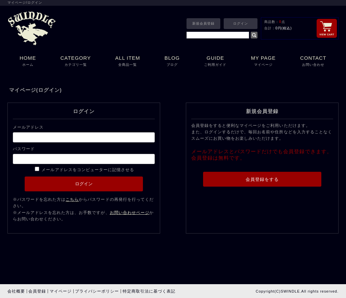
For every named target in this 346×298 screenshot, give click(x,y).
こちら (72, 199)
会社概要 (16, 291)
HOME (27, 61)
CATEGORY (75, 61)
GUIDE (215, 61)
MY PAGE (263, 61)
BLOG (172, 61)
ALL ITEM (127, 61)
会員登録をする (262, 179)
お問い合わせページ (129, 212)
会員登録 (37, 291)
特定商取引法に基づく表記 (149, 291)
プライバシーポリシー (97, 291)
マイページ (61, 291)
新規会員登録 (203, 23)
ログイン (240, 23)
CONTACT (313, 61)
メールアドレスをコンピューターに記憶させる (88, 169)
